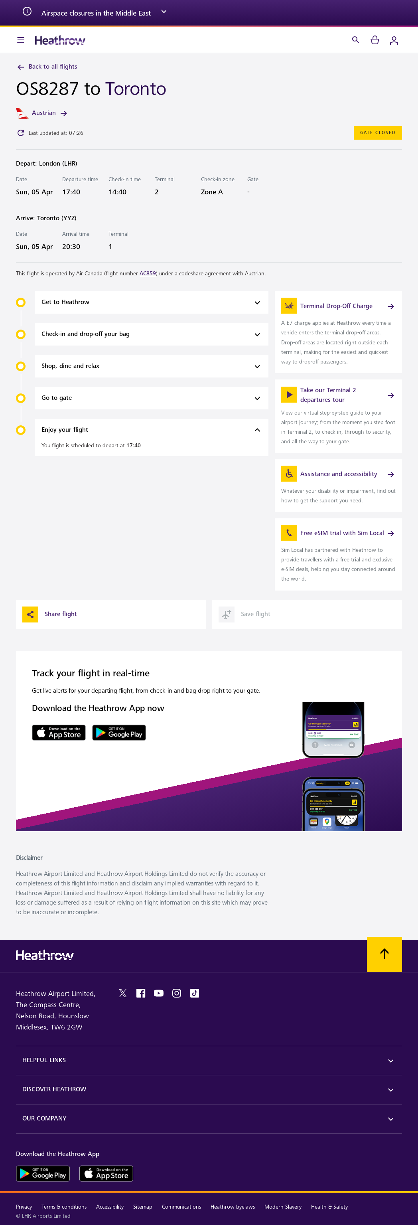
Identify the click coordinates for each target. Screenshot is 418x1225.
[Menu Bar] (21, 40)
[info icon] (27, 12)
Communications (181, 1206)
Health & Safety (329, 1206)
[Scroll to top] (384, 954)
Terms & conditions (64, 1206)
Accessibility (110, 1206)
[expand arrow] (164, 12)
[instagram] (176, 993)
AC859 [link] (148, 273)
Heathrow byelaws (233, 1206)
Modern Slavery (283, 1206)
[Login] (394, 40)
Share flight (49, 614)
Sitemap (142, 1206)
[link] (338, 332)
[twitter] (123, 993)
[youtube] (159, 993)
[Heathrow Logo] (60, 40)
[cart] (375, 40)
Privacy (24, 1206)
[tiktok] (194, 993)
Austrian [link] (50, 113)
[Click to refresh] (21, 133)
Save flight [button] (244, 614)
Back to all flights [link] (46, 67)
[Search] (356, 40)
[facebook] (141, 993)
